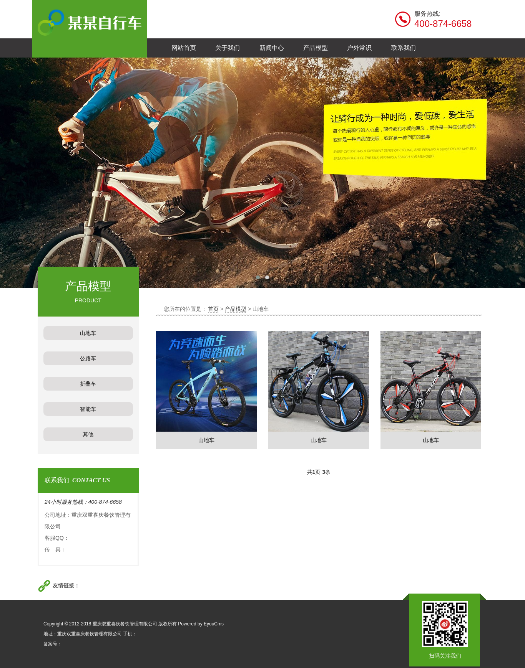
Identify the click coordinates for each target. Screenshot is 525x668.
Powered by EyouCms (200, 624)
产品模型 (235, 309)
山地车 (261, 309)
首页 (213, 309)
